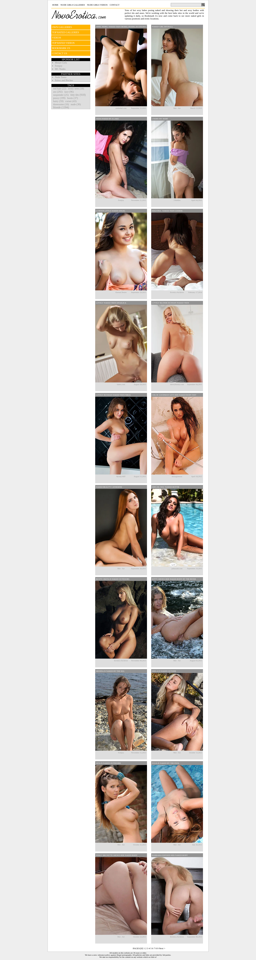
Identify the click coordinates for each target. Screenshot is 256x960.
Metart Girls (61, 62)
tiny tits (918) (78, 94)
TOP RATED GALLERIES (65, 32)
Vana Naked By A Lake (107, 119)
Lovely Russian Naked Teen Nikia (113, 395)
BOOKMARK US (61, 48)
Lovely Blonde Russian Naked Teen (170, 303)
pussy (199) (59, 98)
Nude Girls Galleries (73, 5)
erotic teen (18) (76, 88)
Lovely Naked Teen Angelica (111, 303)
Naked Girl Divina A (162, 27)
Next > (162, 948)
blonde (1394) (61, 107)
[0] (141, 948)
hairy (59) (58, 101)
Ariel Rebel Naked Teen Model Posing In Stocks (121, 27)
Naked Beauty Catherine (109, 487)
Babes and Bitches (64, 80)
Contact (115, 5)
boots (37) (72, 98)
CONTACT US (59, 53)
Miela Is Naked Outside (164, 671)
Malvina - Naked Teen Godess (167, 211)
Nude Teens (60, 77)
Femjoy (58, 66)
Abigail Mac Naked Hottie (165, 487)
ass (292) (58, 91)
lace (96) (69, 91)
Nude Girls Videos (97, 5)
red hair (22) (59, 88)
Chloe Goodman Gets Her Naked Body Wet (174, 395)
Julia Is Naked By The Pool (166, 763)
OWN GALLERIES (62, 27)
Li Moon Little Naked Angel (110, 211)
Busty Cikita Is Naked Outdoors (112, 579)
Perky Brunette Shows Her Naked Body (117, 855)
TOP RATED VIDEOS (63, 43)
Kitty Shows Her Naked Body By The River (174, 579)
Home (55, 5)
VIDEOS (56, 37)
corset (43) (71, 101)
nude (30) (76, 104)
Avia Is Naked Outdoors (108, 763)
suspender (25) (61, 94)
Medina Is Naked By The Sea (110, 671)
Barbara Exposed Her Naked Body (170, 855)
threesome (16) (61, 104)
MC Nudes (60, 69)
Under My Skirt (160, 119)
